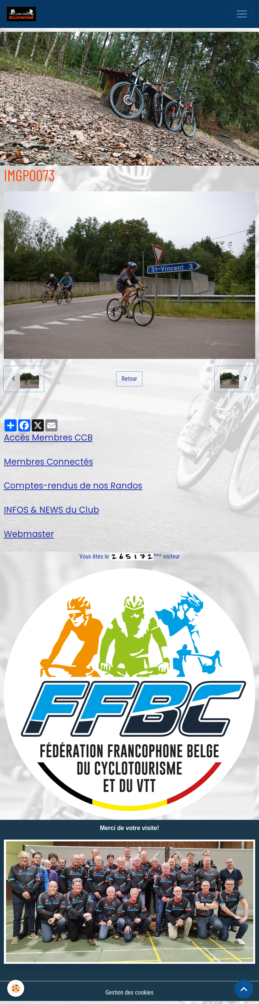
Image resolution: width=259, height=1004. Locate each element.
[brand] (23, 14)
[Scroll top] (243, 988)
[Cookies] (16, 988)
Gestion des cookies (129, 992)
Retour (129, 378)
